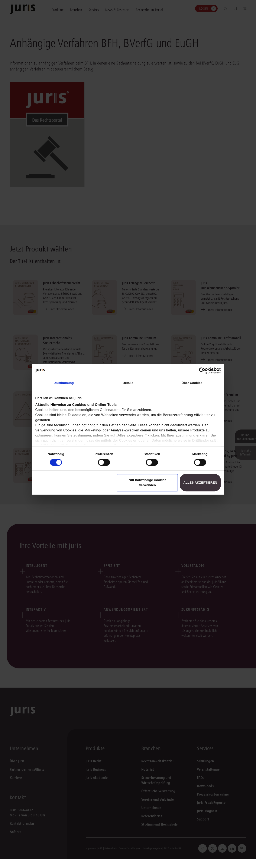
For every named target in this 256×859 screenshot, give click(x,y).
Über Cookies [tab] (192, 383)
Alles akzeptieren (200, 482)
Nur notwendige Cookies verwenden (147, 482)
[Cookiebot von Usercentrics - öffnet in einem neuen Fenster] (202, 370)
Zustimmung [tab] (64, 383)
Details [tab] (128, 383)
